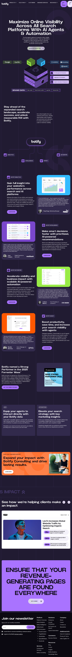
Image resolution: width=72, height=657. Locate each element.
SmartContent (42, 631)
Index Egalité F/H (64, 638)
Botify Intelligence (41, 624)
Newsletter (63, 627)
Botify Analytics (41, 622)
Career (62, 622)
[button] (13, 3)
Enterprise (51, 620)
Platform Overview (42, 620)
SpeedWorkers (43, 638)
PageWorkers (42, 634)
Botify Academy (52, 652)
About (61, 620)
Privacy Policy (19, 634)
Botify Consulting (41, 652)
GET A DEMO (63, 4)
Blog (49, 645)
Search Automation (53, 630)
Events (50, 647)
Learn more (12, 217)
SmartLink (41, 641)
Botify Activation (41, 629)
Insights (50, 649)
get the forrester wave (10, 387)
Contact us (63, 624)
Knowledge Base (53, 654)
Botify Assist (40, 627)
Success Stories (52, 638)
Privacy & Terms (64, 636)
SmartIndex (42, 636)
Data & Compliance (65, 634)
